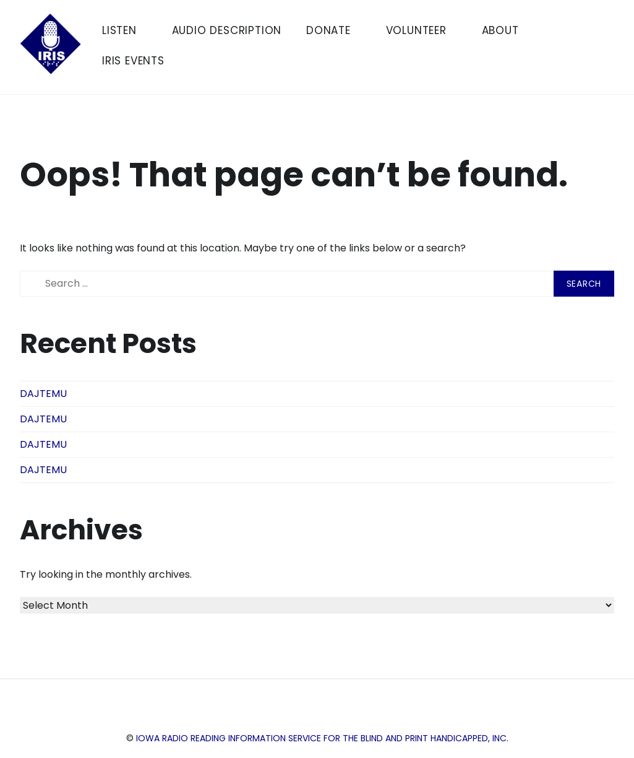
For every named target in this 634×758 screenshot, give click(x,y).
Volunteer (421, 30)
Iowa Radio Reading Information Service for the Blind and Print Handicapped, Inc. (322, 738)
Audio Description (227, 30)
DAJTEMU (43, 393)
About (505, 30)
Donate (333, 30)
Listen (124, 30)
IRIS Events (138, 60)
